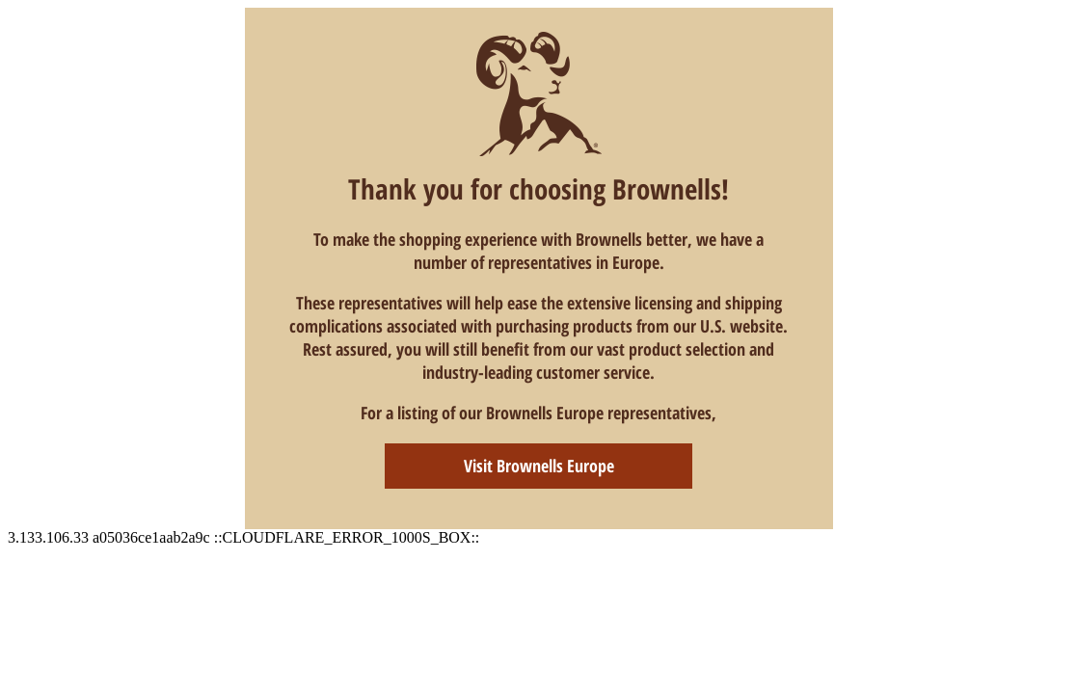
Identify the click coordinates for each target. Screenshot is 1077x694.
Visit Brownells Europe (539, 465)
